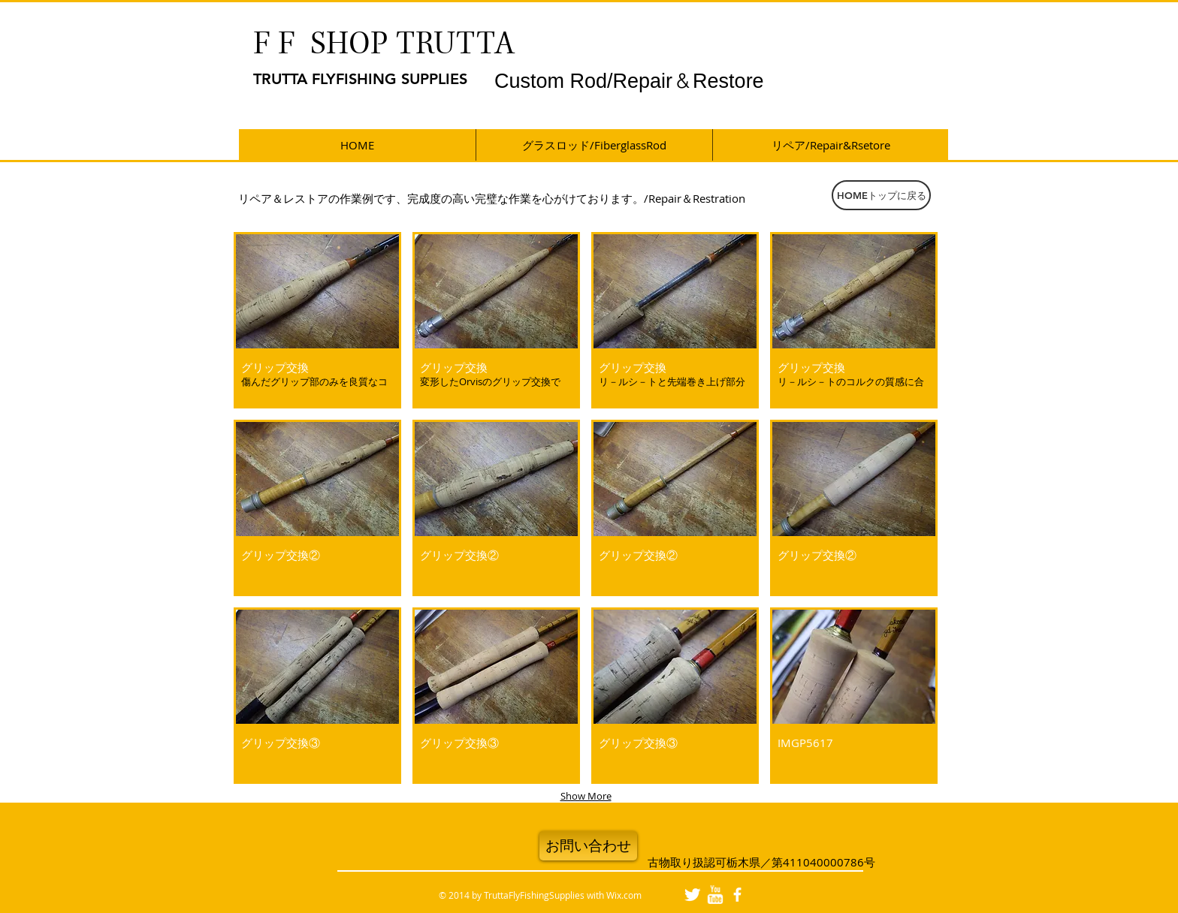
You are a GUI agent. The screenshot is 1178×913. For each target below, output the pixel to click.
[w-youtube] (714, 894)
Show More (586, 796)
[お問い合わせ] (588, 845)
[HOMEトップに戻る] (881, 195)
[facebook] (737, 894)
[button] (317, 320)
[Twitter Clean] (692, 894)
